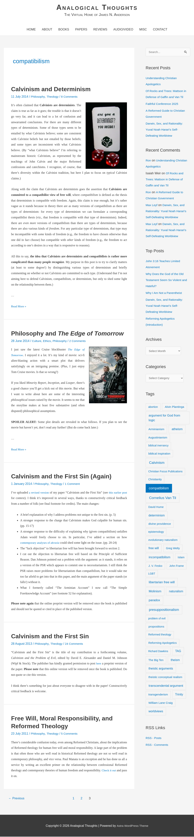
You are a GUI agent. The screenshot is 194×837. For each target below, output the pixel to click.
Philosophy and (67, 333)
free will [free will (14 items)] (154, 549)
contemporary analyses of (40, 543)
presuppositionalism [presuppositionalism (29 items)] (164, 610)
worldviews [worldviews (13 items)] (156, 712)
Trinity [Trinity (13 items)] (179, 695)
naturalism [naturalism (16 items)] (176, 592)
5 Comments (70, 734)
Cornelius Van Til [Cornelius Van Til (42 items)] (162, 499)
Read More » (19, 306)
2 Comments (79, 341)
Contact (160, 29)
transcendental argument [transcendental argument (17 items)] (166, 686)
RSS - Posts (154, 738)
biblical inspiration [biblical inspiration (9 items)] (159, 454)
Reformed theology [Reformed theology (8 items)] (159, 635)
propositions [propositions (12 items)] (156, 627)
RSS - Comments (157, 745)
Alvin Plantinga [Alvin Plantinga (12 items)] (174, 407)
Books (63, 29)
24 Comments (75, 644)
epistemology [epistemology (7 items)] (156, 532)
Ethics (47, 341)
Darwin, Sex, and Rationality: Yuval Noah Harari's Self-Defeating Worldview (165, 306)
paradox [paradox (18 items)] (154, 601)
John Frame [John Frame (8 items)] (176, 566)
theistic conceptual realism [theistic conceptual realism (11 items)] (165, 677)
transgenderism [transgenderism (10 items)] (158, 695)
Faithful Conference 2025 (163, 104)
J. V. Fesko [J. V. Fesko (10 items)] (155, 566)
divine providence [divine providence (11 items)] (160, 524)
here (98, 664)
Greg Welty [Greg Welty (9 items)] (173, 549)
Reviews (100, 29)
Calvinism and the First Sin (50, 636)
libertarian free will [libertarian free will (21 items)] (162, 583)
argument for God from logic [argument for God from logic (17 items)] (164, 419)
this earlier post (117, 492)
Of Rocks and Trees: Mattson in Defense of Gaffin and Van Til (165, 180)
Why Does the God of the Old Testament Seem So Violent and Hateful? (167, 280)
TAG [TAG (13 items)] (178, 651)
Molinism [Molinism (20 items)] (155, 592)
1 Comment (73, 484)
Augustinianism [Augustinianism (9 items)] (157, 438)
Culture (37, 341)
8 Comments (70, 97)
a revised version (39, 492)
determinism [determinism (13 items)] (157, 516)
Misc (143, 29)
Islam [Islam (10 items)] (181, 558)
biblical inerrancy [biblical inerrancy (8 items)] (158, 446)
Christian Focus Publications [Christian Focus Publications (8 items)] (165, 472)
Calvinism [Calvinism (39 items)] (156, 463)
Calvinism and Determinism (51, 89)
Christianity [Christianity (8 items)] (155, 480)
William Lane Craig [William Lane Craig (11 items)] (161, 703)
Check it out (113, 770)
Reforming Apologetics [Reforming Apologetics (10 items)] (162, 643)
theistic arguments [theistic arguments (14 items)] (161, 669)
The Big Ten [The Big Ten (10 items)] (155, 660)
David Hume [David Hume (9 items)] (156, 507)
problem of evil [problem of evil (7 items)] (156, 619)
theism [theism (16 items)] (175, 660)
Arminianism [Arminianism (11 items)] (156, 429)
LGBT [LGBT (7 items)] (151, 574)
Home (31, 29)
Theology (53, 97)
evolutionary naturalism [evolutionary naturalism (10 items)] (163, 540)
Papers (81, 29)
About (47, 29)
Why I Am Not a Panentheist (165, 293)
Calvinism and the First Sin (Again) (61, 476)
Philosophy (38, 97)
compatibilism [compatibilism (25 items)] (159, 489)
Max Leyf (152, 205)
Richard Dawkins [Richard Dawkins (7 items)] (158, 651)
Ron (148, 161)
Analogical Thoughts (97, 7)
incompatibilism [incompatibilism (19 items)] (159, 558)
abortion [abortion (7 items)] (153, 407)
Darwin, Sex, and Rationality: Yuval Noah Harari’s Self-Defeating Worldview (165, 130)
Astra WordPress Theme (132, 826)
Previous (17, 798)
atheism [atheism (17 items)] (177, 429)
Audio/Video (123, 29)
